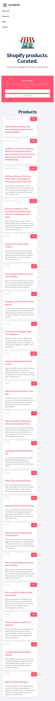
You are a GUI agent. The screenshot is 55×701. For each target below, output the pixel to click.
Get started (27, 96)
